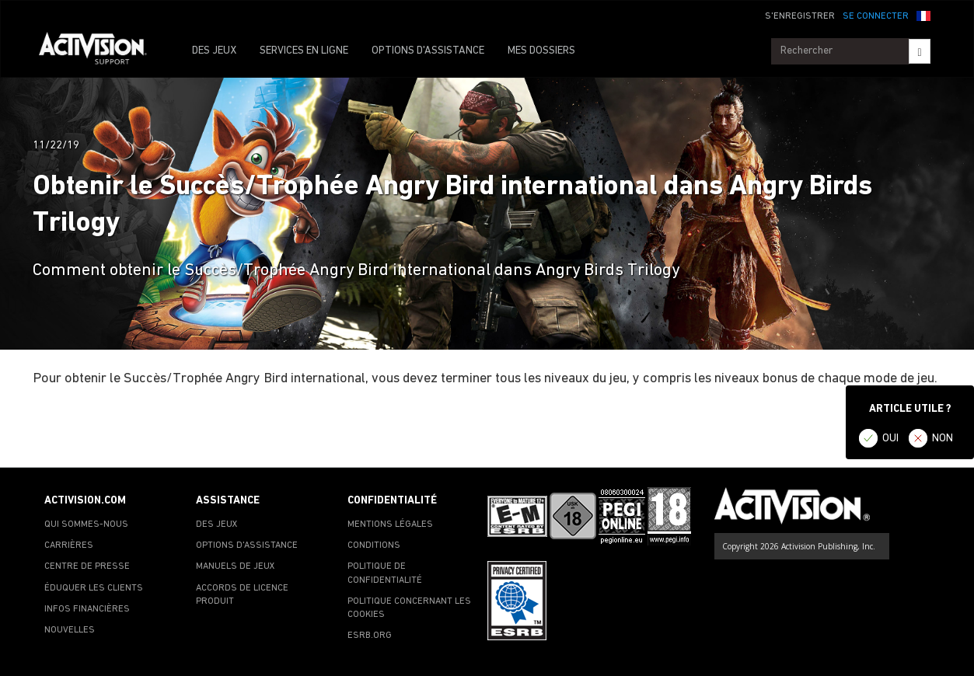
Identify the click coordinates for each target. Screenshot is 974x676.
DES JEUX (214, 51)
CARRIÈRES (68, 545)
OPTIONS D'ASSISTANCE (428, 51)
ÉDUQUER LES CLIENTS (93, 588)
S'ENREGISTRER (800, 16)
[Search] (919, 51)
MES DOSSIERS (541, 51)
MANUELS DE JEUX (235, 566)
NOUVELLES (69, 630)
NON (942, 438)
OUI (890, 438)
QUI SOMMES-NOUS (86, 524)
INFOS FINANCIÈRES (87, 609)
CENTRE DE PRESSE (87, 566)
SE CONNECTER (876, 16)
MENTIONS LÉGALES (390, 524)
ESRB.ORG (369, 635)
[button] (923, 14)
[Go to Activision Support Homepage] (101, 51)
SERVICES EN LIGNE (304, 51)
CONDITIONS (373, 545)
